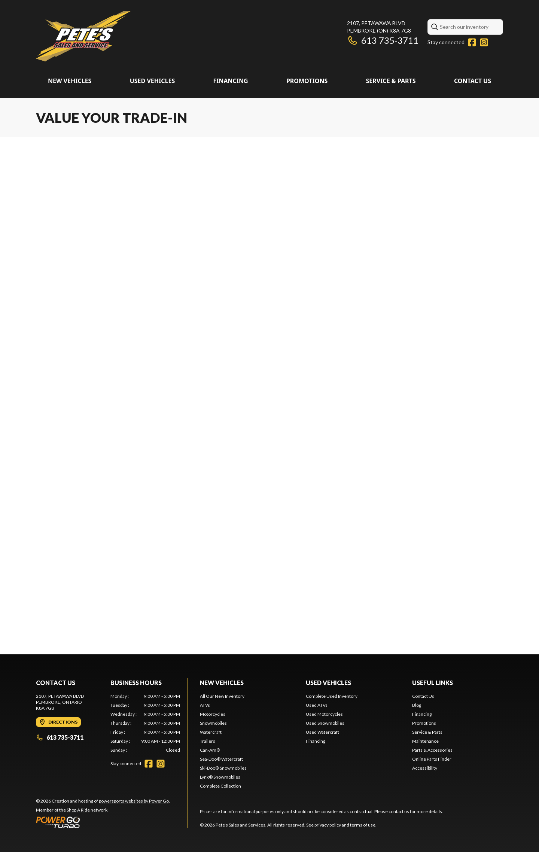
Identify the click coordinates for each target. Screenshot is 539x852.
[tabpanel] (145, 723)
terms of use (362, 825)
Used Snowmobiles (325, 723)
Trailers (207, 741)
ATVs (205, 705)
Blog (416, 705)
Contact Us (472, 81)
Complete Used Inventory (331, 696)
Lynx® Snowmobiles (220, 777)
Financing (230, 81)
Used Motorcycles (324, 714)
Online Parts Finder (431, 759)
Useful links (432, 682)
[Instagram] (483, 42)
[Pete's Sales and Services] (83, 36)
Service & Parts (390, 81)
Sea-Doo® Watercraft (221, 759)
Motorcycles (212, 714)
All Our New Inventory (222, 696)
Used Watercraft (322, 732)
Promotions (307, 81)
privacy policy (327, 825)
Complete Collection (220, 786)
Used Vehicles (152, 81)
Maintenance (425, 741)
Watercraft (211, 732)
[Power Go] (103, 822)
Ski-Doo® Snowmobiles (223, 768)
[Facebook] (472, 42)
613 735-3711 (382, 40)
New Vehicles (69, 81)
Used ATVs (317, 705)
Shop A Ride (78, 810)
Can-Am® (210, 750)
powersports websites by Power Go (134, 801)
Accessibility (424, 768)
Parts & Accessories (432, 750)
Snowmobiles (213, 723)
